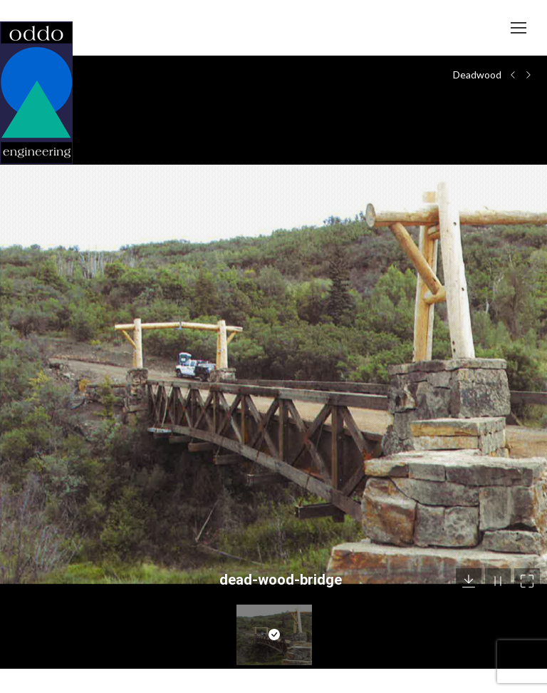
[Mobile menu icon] (518, 28)
